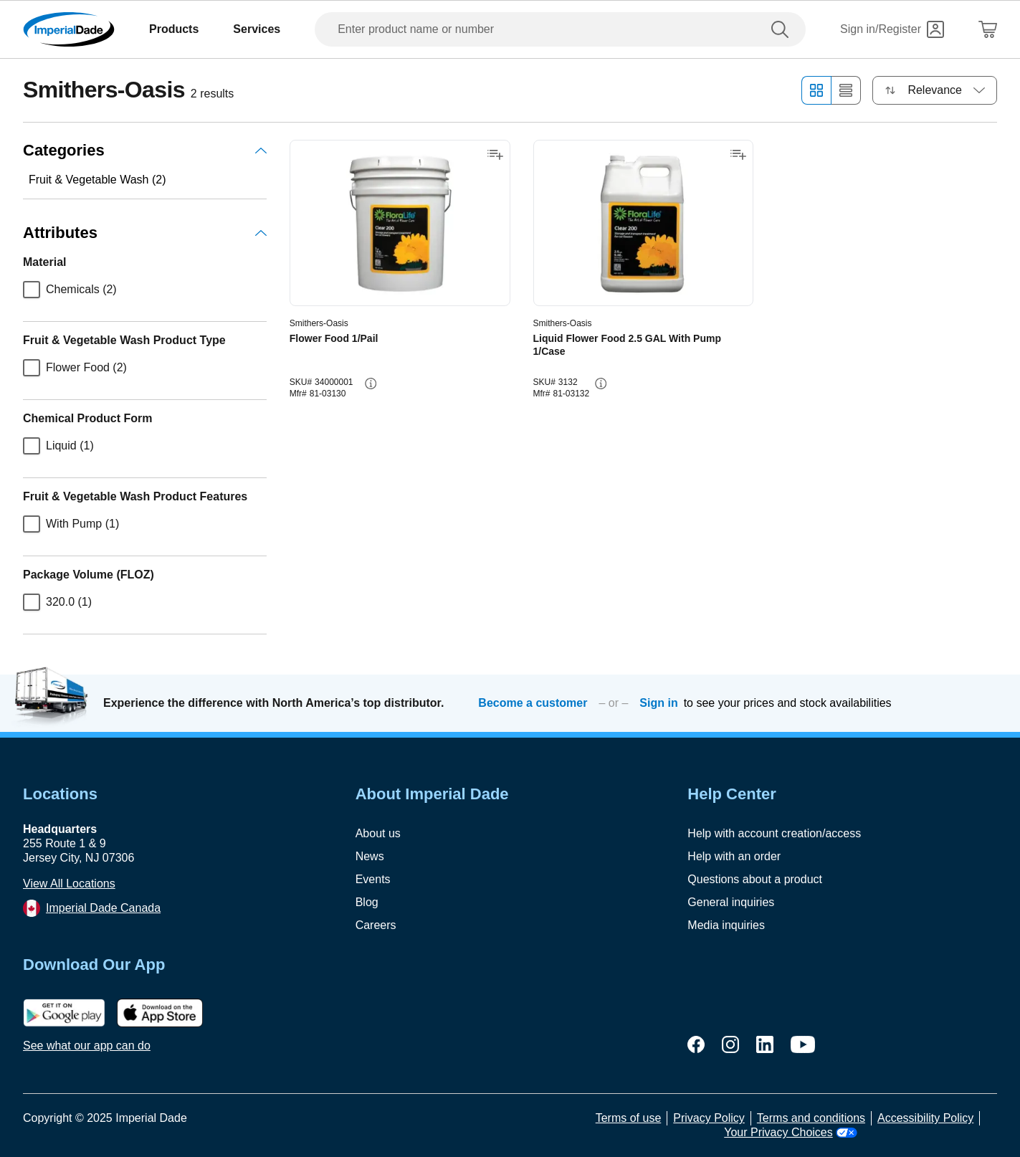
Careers (376, 925)
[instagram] (730, 1044)
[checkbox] (31, 289)
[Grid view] (816, 90)
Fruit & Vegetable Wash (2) (97, 179)
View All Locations (69, 883)
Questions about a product (754, 879)
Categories (145, 150)
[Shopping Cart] (987, 29)
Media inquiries (726, 925)
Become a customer (532, 703)
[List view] (846, 90)
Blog (367, 902)
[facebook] (696, 1044)
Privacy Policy (709, 1118)
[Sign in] (892, 29)
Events (373, 879)
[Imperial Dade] (69, 29)
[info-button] (370, 383)
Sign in (658, 703)
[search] (783, 29)
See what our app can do (87, 1045)
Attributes (145, 233)
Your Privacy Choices (790, 1132)
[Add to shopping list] (495, 154)
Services (256, 29)
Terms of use (629, 1118)
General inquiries (730, 902)
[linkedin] (764, 1044)
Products (174, 29)
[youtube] (803, 1044)
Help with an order (734, 856)
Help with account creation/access (774, 833)
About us (378, 833)
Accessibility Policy (925, 1118)
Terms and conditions (811, 1118)
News (370, 856)
